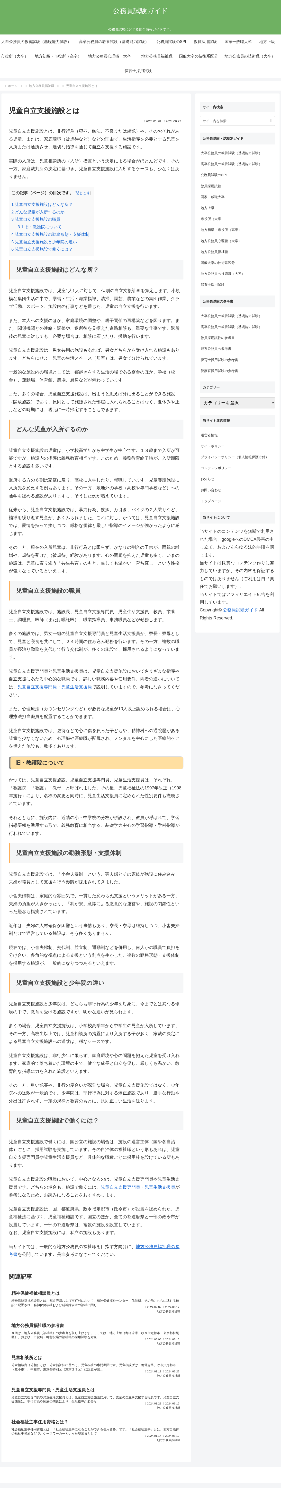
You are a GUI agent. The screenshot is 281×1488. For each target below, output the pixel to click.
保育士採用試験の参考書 (219, 360)
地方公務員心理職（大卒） (221, 241)
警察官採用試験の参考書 (219, 371)
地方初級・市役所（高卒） (221, 230)
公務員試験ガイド (240, 610)
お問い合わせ (211, 490)
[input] (237, 121)
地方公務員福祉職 (214, 252)
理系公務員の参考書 (216, 349)
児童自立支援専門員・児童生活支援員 (55, 687)
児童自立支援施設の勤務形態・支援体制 (50, 234)
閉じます (83, 193)
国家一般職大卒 (213, 197)
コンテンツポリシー (216, 468)
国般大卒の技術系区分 (218, 263)
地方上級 (207, 208)
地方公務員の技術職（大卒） (223, 274)
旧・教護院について (40, 227)
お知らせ (207, 479)
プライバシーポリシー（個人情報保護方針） (235, 457)
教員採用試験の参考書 (218, 338)
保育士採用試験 (213, 285)
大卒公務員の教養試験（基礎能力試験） (231, 153)
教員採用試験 (211, 186)
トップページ (211, 501)
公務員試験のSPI (214, 175)
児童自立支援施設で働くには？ (42, 249)
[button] (271, 121)
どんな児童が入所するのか (37, 212)
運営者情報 (209, 435)
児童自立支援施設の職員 (35, 219)
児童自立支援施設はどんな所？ (42, 204)
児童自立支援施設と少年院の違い (44, 242)
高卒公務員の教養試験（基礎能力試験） (231, 164)
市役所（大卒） (213, 219)
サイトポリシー (213, 446)
